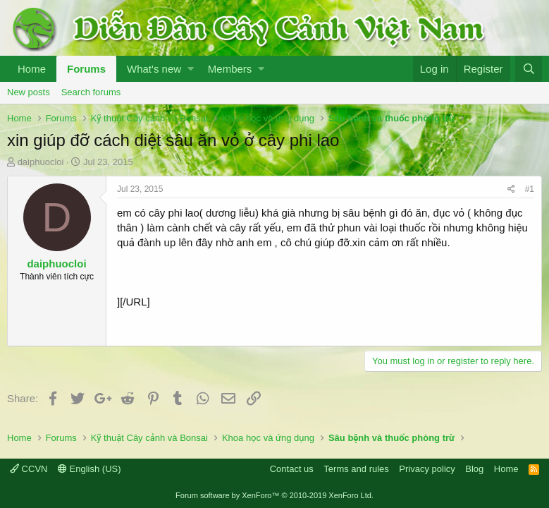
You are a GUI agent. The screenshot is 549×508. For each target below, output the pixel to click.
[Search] (528, 69)
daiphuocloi (41, 162)
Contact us (292, 469)
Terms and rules (355, 469)
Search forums (91, 92)
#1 (529, 189)
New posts (28, 92)
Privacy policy (427, 469)
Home (32, 69)
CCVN (28, 469)
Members (230, 69)
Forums (86, 69)
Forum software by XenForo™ (274, 495)
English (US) (89, 469)
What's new (154, 69)
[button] (190, 69)
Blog (474, 469)
